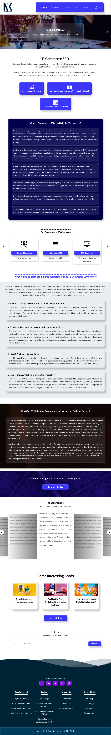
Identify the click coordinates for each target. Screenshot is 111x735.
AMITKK (70, 731)
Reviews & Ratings (67, 708)
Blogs (85, 7)
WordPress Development (21, 708)
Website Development (21, 703)
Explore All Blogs (55, 618)
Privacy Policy (90, 713)
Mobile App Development (21, 713)
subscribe (95, 644)
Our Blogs (90, 703)
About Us (67, 703)
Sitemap (89, 698)
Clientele (67, 698)
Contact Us (89, 708)
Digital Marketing (21, 698)
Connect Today (55, 487)
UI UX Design (44, 698)
